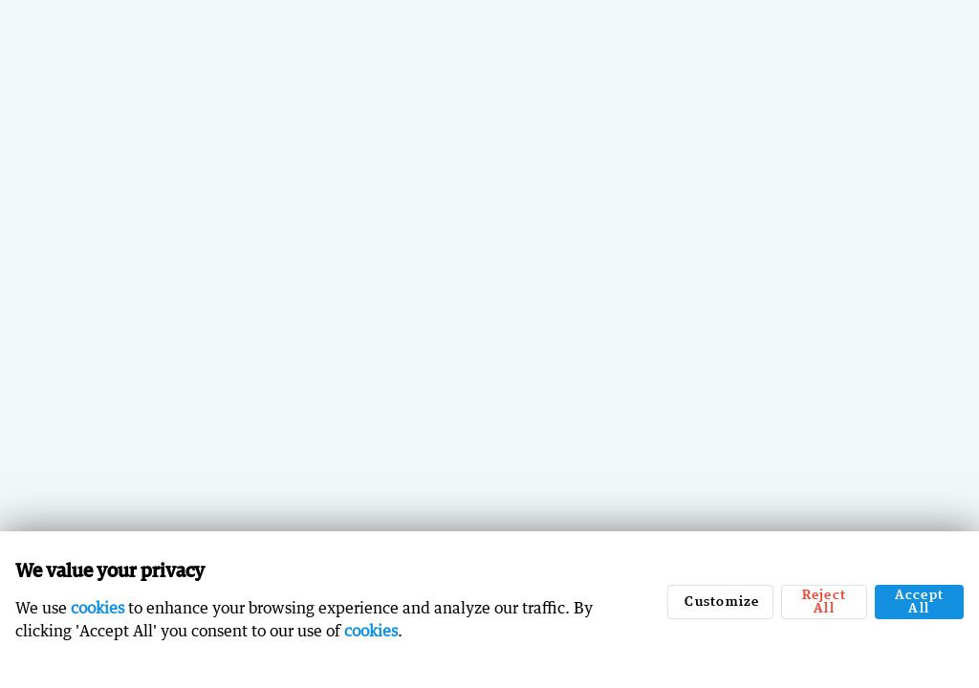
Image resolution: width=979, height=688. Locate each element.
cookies (97, 607)
